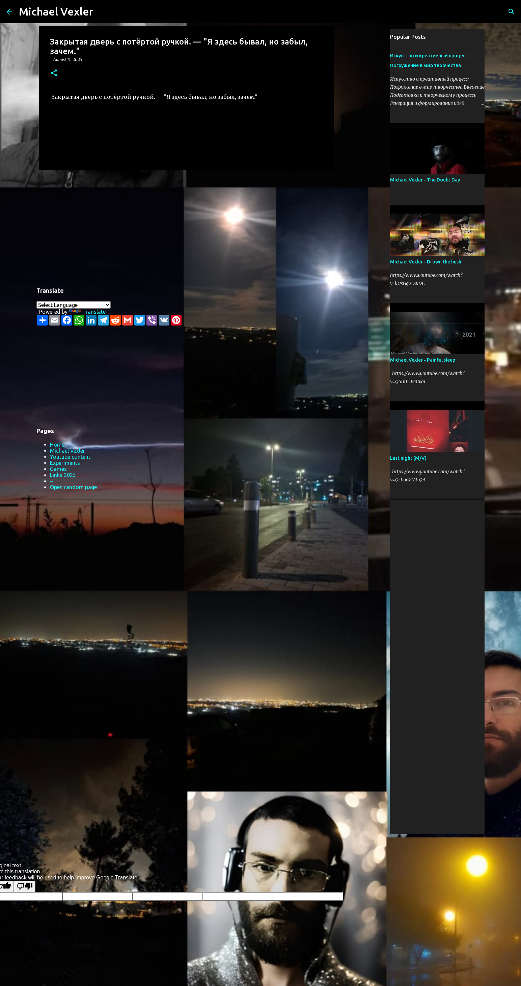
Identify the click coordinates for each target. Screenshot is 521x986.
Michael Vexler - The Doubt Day (425, 179)
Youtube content (70, 457)
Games (58, 469)
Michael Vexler (56, 11)
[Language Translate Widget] (73, 305)
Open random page (73, 487)
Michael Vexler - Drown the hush (425, 261)
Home (57, 445)
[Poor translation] (24, 886)
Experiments (65, 463)
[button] (54, 73)
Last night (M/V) (408, 458)
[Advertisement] (186, 227)
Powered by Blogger (260, 844)
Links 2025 (63, 475)
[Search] (103, 12)
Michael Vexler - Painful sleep (422, 360)
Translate (87, 312)
